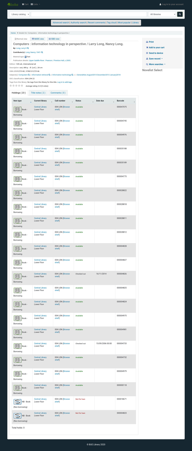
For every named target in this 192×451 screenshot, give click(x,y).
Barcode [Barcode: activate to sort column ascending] (120, 101)
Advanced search (61, 22)
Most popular (124, 22)
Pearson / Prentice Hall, (54, 60)
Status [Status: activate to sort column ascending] (78, 101)
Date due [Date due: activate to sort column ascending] (100, 101)
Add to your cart (155, 47)
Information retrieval (40, 75)
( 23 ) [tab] (19, 93)
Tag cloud (111, 22)
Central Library (40, 107)
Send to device (154, 53)
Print (150, 42)
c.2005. (68, 60)
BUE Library (14, 4)
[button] (25, 4)
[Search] (180, 14)
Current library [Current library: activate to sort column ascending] (40, 101)
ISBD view (54, 39)
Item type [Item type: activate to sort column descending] (17, 101)
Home (13, 33)
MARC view (38, 39)
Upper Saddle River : (37, 60)
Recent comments (96, 22)
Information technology (61, 75)
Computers (23, 75)
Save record (153, 58)
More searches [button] (155, 64)
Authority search (78, 22)
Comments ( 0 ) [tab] (58, 93)
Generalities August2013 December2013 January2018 (98, 75)
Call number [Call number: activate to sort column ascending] (60, 101)
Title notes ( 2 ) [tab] (38, 93)
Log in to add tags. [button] (64, 82)
